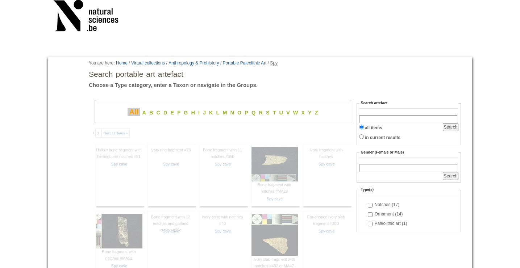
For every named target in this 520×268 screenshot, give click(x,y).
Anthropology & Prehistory (194, 63)
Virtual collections (148, 63)
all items (373, 127)
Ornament (389, 214)
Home (122, 63)
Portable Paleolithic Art (245, 63)
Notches (387, 204)
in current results (382, 137)
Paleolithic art (391, 223)
